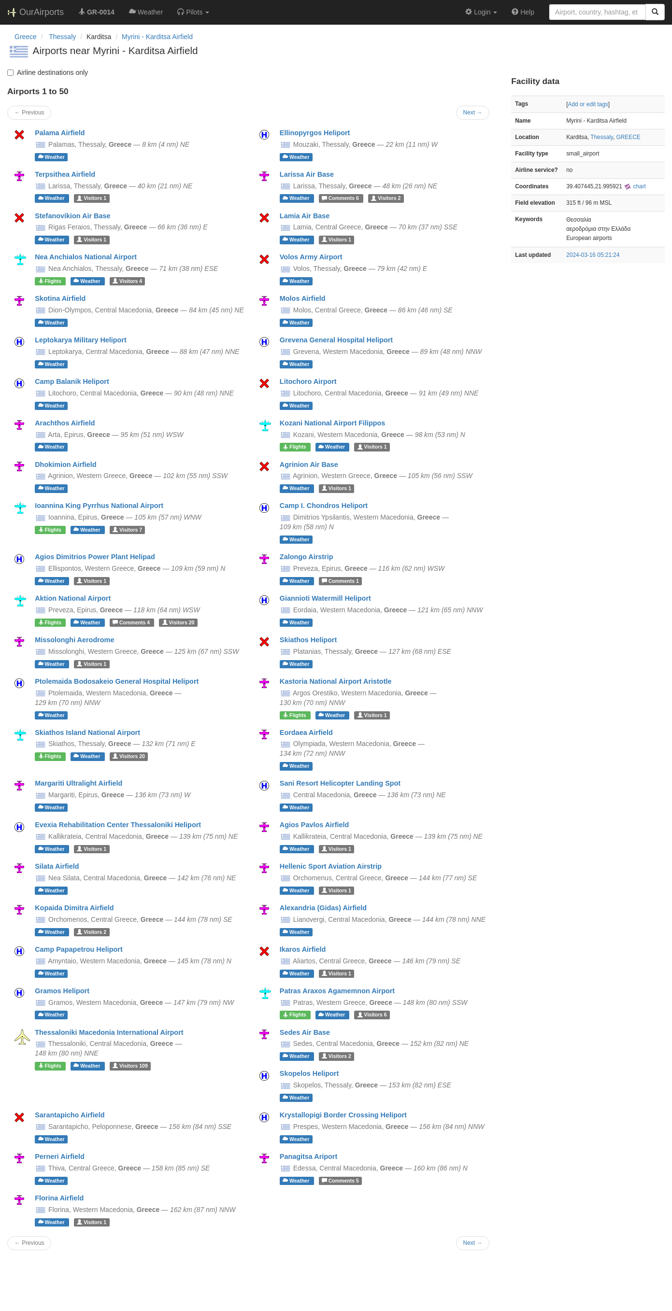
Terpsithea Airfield (65, 174)
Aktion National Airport (73, 598)
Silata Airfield (57, 866)
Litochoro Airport (308, 381)
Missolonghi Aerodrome (74, 640)
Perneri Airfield (60, 1156)
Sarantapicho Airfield (69, 1115)
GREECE (628, 137)
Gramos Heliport (62, 991)
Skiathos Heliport (308, 640)
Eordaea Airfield (306, 732)
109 (130, 1066)
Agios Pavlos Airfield (314, 825)
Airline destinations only (47, 72)
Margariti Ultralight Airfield (78, 783)
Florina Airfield (59, 1198)
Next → (473, 112)
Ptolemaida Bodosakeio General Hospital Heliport (117, 681)
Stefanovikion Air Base (72, 216)
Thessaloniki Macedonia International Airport (109, 1032)
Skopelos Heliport (309, 1073)
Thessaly (601, 137)
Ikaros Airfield (303, 949)
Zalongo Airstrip (306, 557)
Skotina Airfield (60, 298)
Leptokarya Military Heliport (81, 340)
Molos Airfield (303, 298)
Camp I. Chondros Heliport (324, 505)
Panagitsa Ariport (308, 1156)
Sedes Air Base (305, 1032)
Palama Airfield (60, 133)
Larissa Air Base (307, 174)
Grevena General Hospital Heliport (336, 340)
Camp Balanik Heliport (72, 381)
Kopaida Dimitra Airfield (74, 908)
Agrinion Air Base (309, 464)
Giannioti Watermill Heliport (325, 598)
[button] (193, 12)
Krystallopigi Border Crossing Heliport (343, 1115)
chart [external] (635, 186)
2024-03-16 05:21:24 (592, 255)
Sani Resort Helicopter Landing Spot (340, 783)
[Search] (655, 12)
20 (178, 622)
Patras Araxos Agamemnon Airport (337, 991)
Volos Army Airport (311, 257)
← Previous (29, 112)
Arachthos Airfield (65, 423)
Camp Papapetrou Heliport (79, 949)
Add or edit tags (588, 104)
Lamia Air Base (304, 216)
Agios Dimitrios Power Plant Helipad (95, 557)
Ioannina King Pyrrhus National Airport (99, 505)
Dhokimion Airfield (65, 464)
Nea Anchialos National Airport (86, 257)
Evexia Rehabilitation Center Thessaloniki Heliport (118, 825)
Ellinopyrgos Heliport (315, 133)
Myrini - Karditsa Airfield (157, 37)
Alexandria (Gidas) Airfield (323, 908)
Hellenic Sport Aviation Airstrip (331, 866)
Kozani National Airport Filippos (333, 423)
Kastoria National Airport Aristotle (336, 681)
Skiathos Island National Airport (87, 732)
